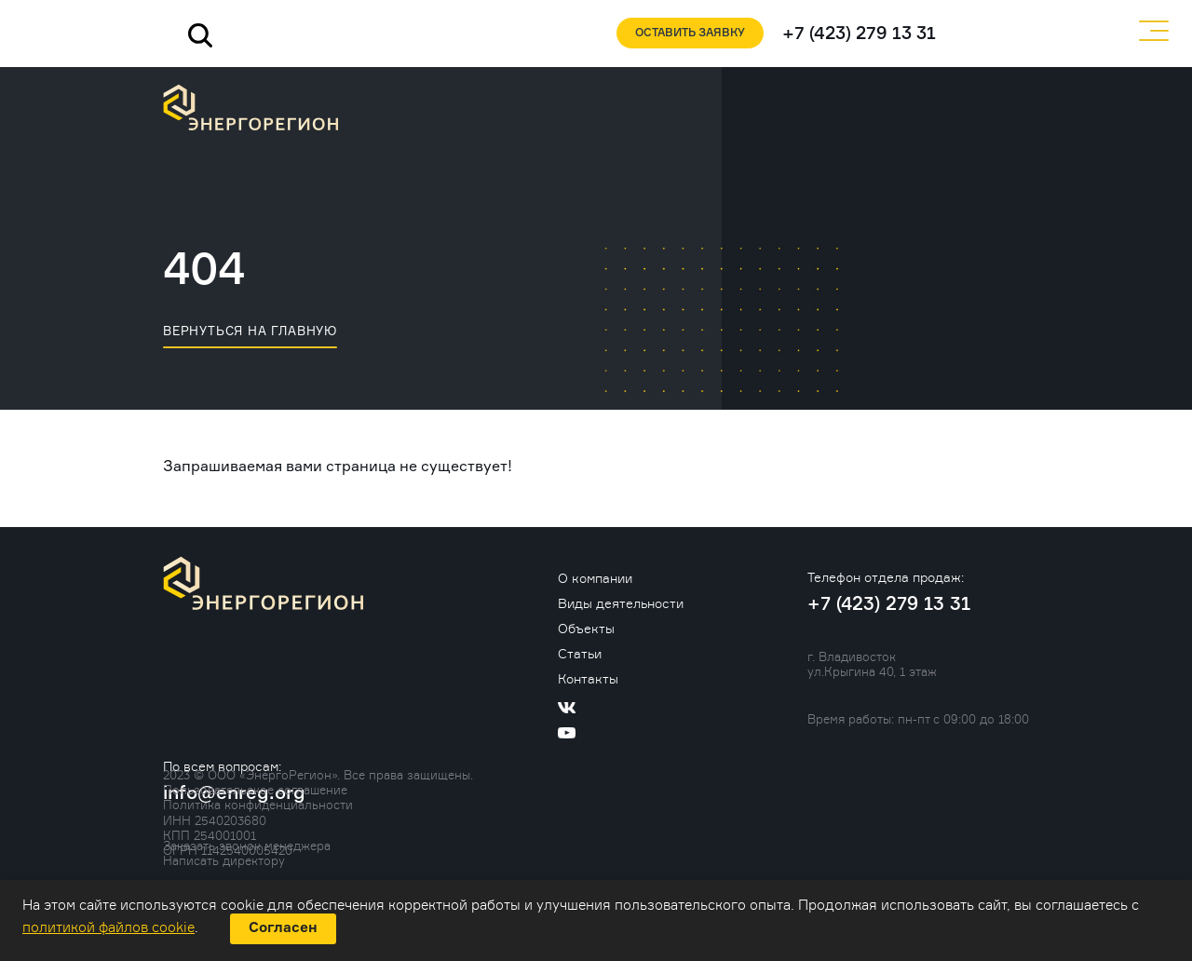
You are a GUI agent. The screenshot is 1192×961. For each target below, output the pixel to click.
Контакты (588, 678)
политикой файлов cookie (108, 927)
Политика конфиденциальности (258, 804)
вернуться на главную (250, 330)
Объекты (586, 628)
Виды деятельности (621, 603)
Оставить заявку (690, 33)
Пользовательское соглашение (255, 789)
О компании (595, 578)
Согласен (283, 928)
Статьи (580, 653)
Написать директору (224, 860)
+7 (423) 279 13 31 (859, 34)
